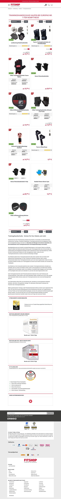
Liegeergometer (42, 486)
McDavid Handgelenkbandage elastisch (19, 147)
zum (12, 466)
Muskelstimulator (42, 491)
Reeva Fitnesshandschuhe (42, 76)
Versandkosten (12, 474)
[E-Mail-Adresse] (27, 413)
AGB (10, 471)
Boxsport (26, 486)
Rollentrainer (26, 488)
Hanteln (20, 8)
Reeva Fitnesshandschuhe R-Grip (19, 181)
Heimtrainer (11, 488)
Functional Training (28, 489)
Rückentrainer (12, 491)
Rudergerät (11, 483)
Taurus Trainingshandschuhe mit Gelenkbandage (41, 42)
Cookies (10, 472)
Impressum (33, 472)
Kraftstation (26, 483)
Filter (26, 21)
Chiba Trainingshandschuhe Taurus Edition (19, 76)
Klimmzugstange (27, 491)
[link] (16, 305)
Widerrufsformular (12, 475)
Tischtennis (11, 485)
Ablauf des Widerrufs (35, 475)
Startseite (10, 8)
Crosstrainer (11, 481)
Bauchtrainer (41, 489)
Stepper (40, 488)
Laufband (41, 481)
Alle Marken (11, 495)
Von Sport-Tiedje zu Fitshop (14, 432)
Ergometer (26, 481)
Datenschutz (33, 471)
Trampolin (41, 483)
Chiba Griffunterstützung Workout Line (19, 216)
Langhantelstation (13, 489)
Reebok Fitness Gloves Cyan (41, 181)
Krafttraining (15, 8)
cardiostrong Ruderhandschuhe (19, 42)
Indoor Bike (41, 485)
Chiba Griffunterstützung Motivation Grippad (19, 110)
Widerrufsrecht (34, 474)
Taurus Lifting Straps (41, 147)
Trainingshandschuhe (27, 8)
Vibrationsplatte (12, 493)
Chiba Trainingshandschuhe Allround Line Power (41, 110)
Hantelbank (26, 485)
